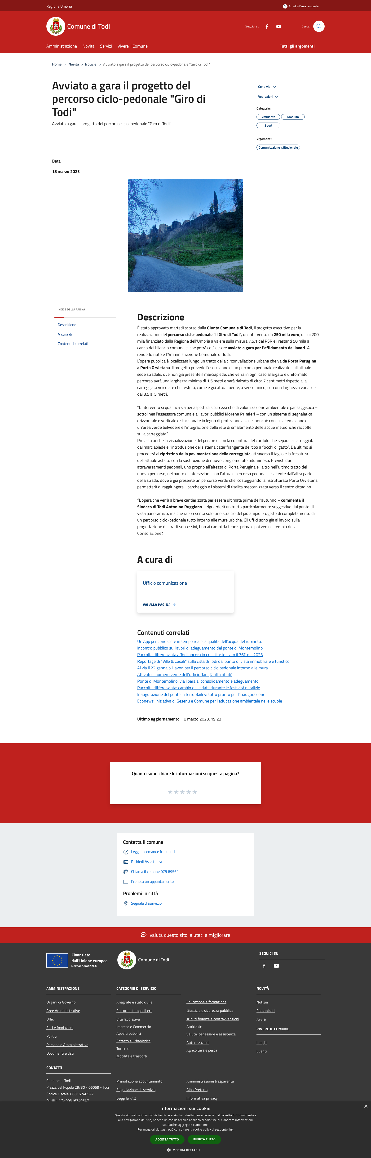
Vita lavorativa (128, 1019)
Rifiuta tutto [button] (204, 1139)
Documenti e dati (60, 1053)
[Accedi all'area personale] (301, 6)
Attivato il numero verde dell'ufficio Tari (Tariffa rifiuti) (184, 674)
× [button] (365, 1106)
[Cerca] (319, 26)
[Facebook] (265, 26)
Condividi (268, 87)
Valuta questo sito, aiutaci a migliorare (185, 935)
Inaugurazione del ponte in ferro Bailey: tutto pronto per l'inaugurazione (201, 694)
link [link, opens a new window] (231, 1129)
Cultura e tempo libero (134, 1010)
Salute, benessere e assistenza (211, 1034)
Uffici (50, 1019)
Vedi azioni (268, 97)
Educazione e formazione (206, 1002)
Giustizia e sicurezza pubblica (209, 1010)
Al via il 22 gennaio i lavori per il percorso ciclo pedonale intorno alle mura (202, 668)
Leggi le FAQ (126, 1098)
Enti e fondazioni (59, 1027)
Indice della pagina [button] (71, 309)
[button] (185, 1150)
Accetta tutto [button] (167, 1139)
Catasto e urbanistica (133, 1041)
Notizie (90, 64)
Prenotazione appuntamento (139, 1081)
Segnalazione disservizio (135, 1089)
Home (57, 64)
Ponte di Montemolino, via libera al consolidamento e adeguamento (198, 681)
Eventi (261, 1051)
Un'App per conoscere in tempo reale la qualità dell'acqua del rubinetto (199, 641)
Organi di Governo (60, 1002)
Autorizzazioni (197, 1042)
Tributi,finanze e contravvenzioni (212, 1019)
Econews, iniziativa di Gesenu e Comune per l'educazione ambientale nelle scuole (209, 701)
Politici (51, 1036)
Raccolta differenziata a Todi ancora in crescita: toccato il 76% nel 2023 (200, 654)
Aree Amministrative (63, 1010)
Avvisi (261, 1019)
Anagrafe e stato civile (134, 1002)
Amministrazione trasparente (210, 1081)
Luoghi (261, 1042)
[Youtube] (277, 26)
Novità (73, 64)
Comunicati (265, 1010)
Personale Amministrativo (67, 1045)
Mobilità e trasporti (131, 1056)
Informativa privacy (202, 1098)
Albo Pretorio (197, 1089)
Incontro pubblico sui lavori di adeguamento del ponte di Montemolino (200, 648)
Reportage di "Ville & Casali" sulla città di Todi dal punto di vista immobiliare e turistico (213, 661)
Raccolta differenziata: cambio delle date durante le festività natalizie (198, 688)
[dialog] (185, 1129)
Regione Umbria (59, 6)
